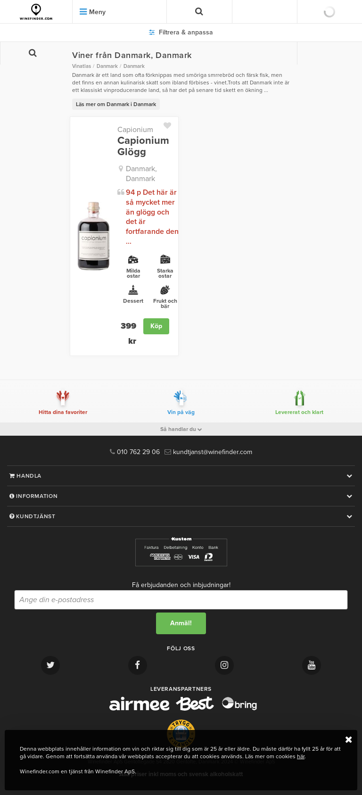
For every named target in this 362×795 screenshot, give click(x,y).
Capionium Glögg (143, 146)
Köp (156, 326)
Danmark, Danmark (141, 173)
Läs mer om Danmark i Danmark (116, 104)
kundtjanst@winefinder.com (208, 452)
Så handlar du (181, 429)
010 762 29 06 (135, 452)
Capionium (135, 129)
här (300, 756)
